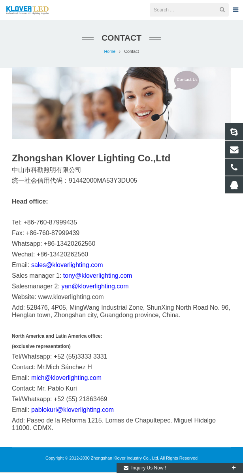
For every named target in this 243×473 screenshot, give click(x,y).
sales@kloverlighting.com (67, 266)
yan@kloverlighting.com (94, 287)
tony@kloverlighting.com (97, 276)
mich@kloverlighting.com (66, 379)
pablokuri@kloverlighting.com (72, 411)
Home (109, 52)
